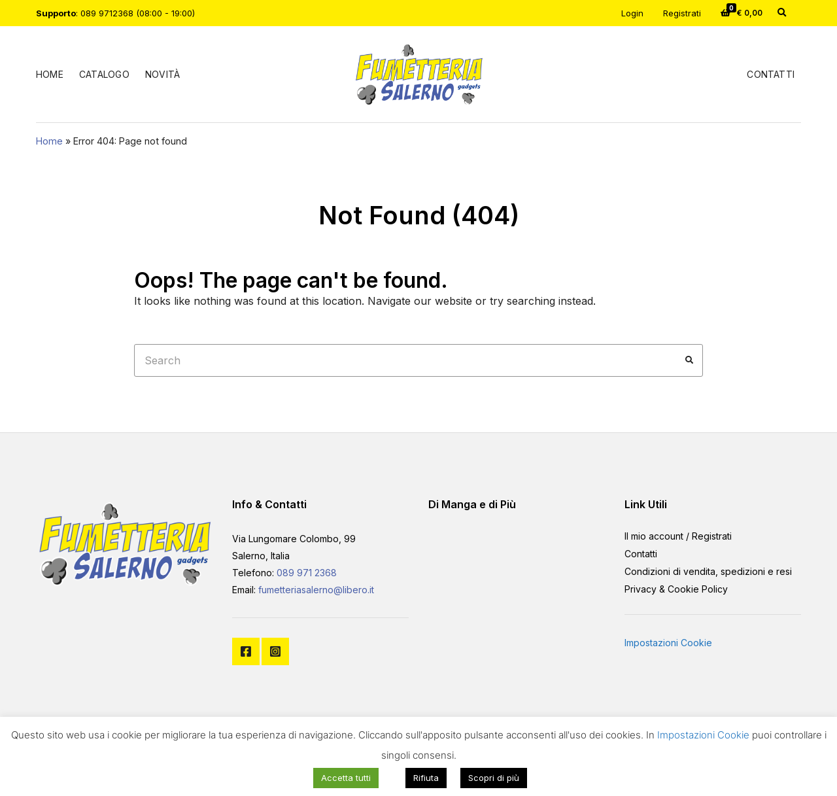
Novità (162, 74)
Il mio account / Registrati (678, 536)
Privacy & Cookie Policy (676, 589)
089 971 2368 (307, 572)
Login (632, 13)
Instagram (275, 651)
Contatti (770, 74)
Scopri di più (493, 777)
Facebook (246, 651)
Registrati (682, 13)
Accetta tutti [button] (346, 777)
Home (49, 74)
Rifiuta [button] (426, 777)
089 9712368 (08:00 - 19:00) (137, 13)
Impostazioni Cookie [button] (668, 642)
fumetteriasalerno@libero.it (316, 589)
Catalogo (104, 74)
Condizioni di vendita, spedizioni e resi (708, 571)
